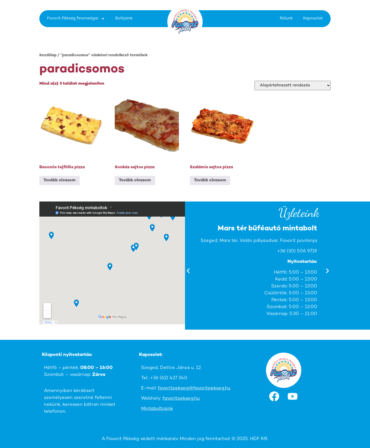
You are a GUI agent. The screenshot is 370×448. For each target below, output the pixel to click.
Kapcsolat (313, 18)
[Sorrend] (293, 85)
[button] (188, 271)
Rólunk (286, 18)
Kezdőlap (47, 55)
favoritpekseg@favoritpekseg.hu (194, 388)
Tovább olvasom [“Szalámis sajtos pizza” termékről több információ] (210, 180)
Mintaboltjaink (157, 408)
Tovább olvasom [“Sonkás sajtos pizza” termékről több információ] (135, 180)
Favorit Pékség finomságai (76, 18)
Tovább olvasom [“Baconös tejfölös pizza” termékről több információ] (59, 180)
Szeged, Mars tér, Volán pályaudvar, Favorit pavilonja (265, 240)
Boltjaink (124, 18)
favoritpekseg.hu (181, 398)
